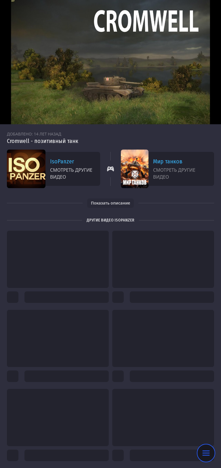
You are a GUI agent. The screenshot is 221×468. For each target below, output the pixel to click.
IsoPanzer (62, 161)
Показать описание (110, 203)
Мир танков (167, 161)
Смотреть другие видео (71, 173)
